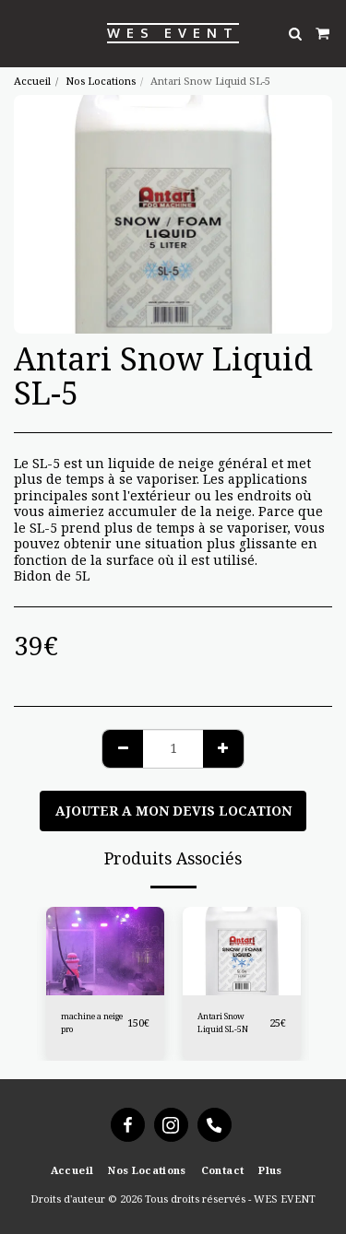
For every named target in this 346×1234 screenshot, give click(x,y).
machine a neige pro (92, 1022)
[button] (20, 33)
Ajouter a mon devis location (173, 810)
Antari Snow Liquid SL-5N (222, 1022)
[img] (242, 951)
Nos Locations (101, 81)
